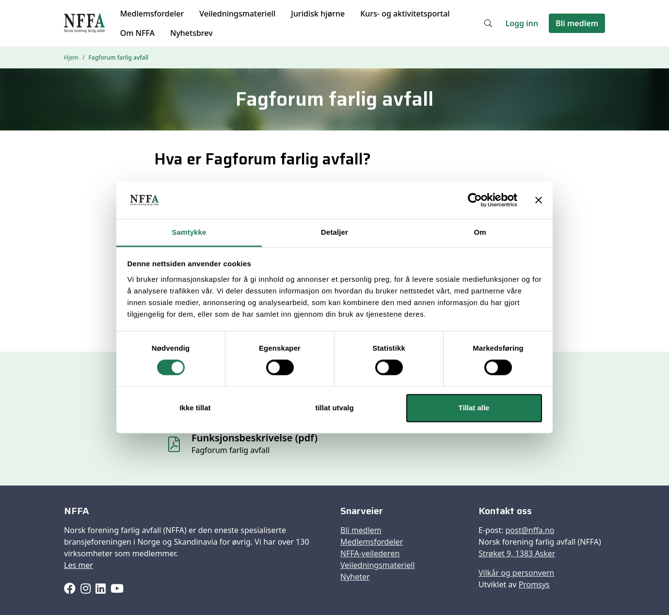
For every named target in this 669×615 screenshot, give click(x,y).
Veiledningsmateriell (237, 13)
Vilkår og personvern (516, 572)
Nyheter (355, 576)
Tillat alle (474, 408)
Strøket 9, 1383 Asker (516, 553)
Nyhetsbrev (191, 33)
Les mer (78, 565)
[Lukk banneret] (538, 200)
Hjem (71, 57)
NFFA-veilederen (369, 553)
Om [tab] (480, 232)
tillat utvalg (334, 408)
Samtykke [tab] (189, 232)
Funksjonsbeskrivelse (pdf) (254, 437)
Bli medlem (577, 23)
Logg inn (522, 23)
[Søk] (488, 23)
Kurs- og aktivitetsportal (404, 13)
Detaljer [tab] (334, 232)
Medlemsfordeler (152, 13)
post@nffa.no (529, 530)
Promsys (534, 584)
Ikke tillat (194, 408)
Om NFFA (137, 33)
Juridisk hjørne (318, 13)
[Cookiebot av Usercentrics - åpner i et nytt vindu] (474, 200)
